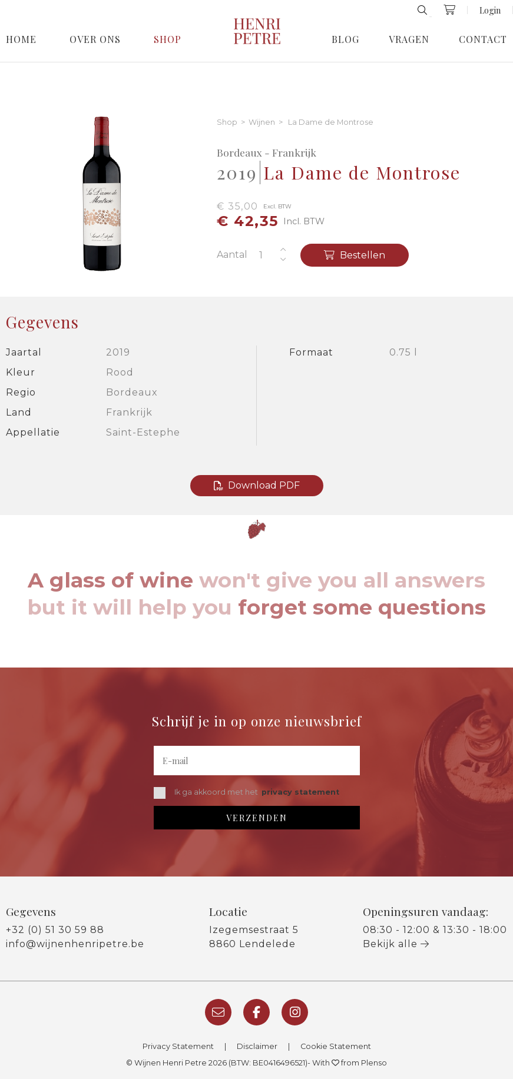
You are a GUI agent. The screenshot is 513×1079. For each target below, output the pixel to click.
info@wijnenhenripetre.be (75, 943)
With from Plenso (349, 1062)
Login (490, 10)
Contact (483, 39)
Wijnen (262, 123)
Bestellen (354, 255)
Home (21, 39)
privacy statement (300, 792)
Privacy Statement (178, 1046)
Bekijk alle (396, 943)
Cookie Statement (335, 1046)
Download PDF (257, 485)
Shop (167, 39)
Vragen (409, 39)
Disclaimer (257, 1046)
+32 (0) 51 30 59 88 (55, 929)
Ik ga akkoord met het (246, 793)
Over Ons (95, 39)
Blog (345, 39)
